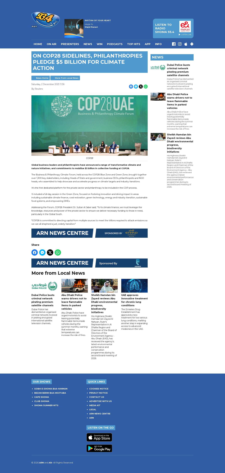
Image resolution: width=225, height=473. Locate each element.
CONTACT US (96, 397)
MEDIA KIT (94, 405)
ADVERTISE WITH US (100, 401)
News (88, 44)
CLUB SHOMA (41, 401)
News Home (42, 78)
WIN (99, 44)
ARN (91, 418)
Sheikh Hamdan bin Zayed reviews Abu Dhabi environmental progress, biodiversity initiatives (104, 296)
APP (148, 44)
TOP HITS (133, 44)
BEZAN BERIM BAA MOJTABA (50, 393)
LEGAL (92, 409)
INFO (158, 44)
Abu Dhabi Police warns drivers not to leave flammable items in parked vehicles (74, 294)
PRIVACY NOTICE (98, 393)
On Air (51, 44)
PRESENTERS (70, 44)
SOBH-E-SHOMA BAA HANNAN (50, 388)
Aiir (50, 462)
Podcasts (115, 44)
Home (38, 44)
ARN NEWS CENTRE (99, 413)
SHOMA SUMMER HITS (46, 405)
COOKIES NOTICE (98, 388)
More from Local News (66, 78)
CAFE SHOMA (41, 397)
